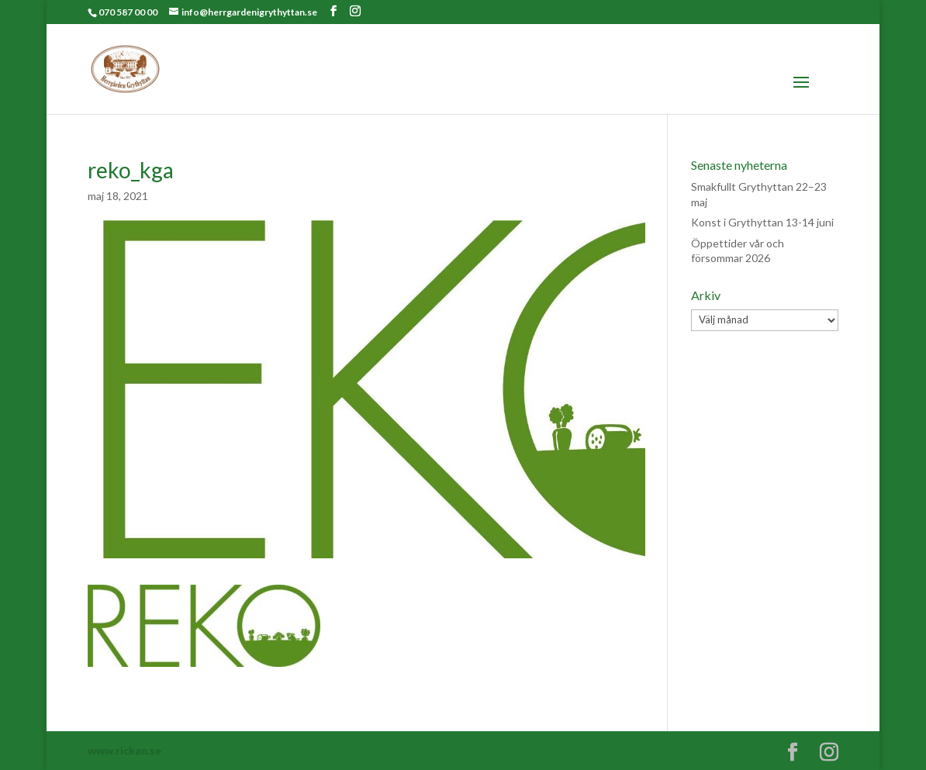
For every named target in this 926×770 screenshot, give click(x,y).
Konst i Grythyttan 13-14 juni (762, 222)
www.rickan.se (124, 750)
